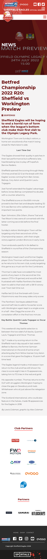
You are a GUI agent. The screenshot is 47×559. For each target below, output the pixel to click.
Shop (22, 532)
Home (15, 532)
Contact (30, 532)
